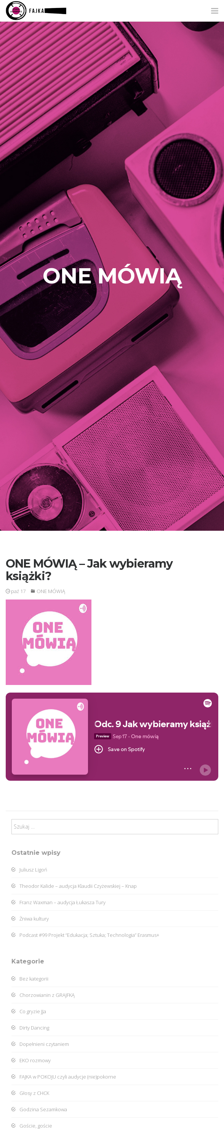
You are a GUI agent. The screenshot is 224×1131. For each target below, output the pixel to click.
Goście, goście (31, 1125)
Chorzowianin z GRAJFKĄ (43, 995)
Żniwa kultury (30, 918)
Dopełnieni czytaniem (40, 1044)
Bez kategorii (29, 978)
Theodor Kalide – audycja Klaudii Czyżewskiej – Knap (74, 886)
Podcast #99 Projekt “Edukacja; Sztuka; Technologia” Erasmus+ (85, 935)
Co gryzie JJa (28, 1011)
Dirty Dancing (30, 1027)
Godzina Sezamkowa (39, 1109)
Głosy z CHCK (30, 1093)
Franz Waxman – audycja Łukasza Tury (58, 902)
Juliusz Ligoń (29, 869)
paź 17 (16, 591)
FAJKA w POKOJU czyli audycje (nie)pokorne (63, 1076)
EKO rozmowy (31, 1060)
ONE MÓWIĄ (51, 591)
